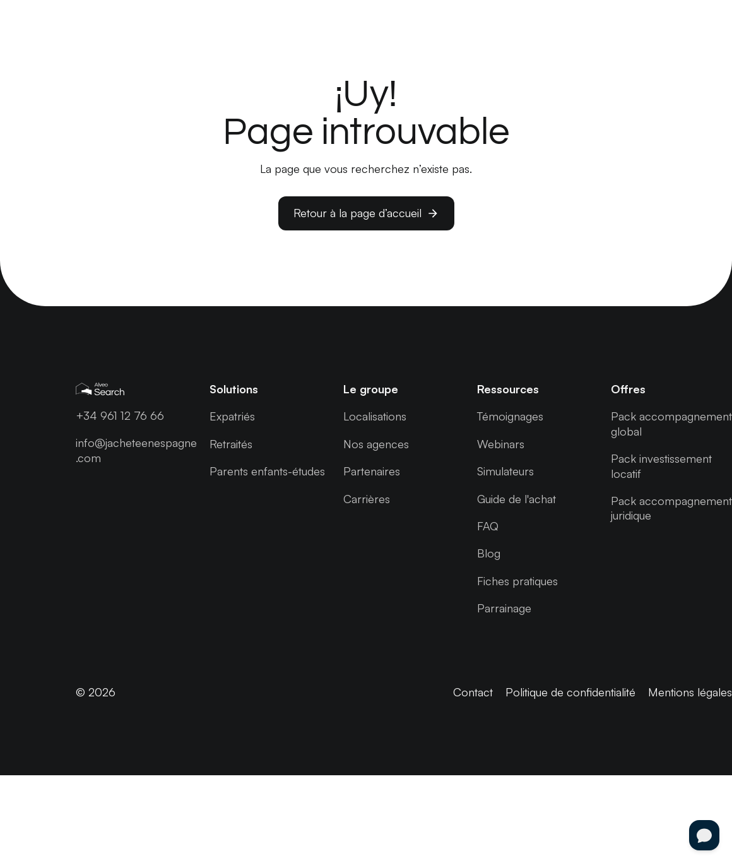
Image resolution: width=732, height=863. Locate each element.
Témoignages (510, 416)
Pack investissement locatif (661, 465)
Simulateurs (505, 471)
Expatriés (232, 416)
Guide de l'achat (516, 499)
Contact (473, 692)
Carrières (366, 499)
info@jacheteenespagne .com (136, 450)
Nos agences (376, 444)
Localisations (374, 416)
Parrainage (504, 608)
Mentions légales (690, 692)
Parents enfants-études (267, 471)
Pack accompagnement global (671, 423)
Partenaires (371, 471)
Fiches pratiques (517, 581)
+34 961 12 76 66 (120, 415)
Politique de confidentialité (570, 692)
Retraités (231, 444)
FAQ (488, 526)
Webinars (500, 444)
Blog (488, 553)
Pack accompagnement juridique (671, 508)
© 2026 (95, 692)
